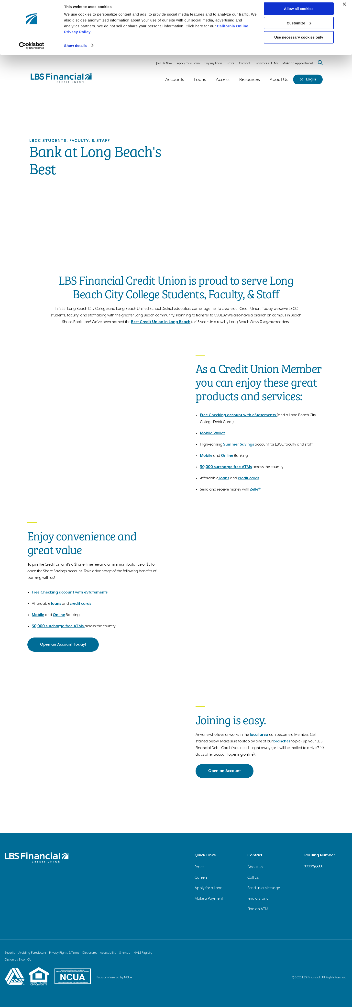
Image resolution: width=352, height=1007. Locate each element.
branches (281, 741)
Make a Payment (209, 898)
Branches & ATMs (266, 63)
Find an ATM (257, 908)
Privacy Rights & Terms (64, 952)
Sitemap (125, 952)
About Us (279, 79)
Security (10, 952)
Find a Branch (259, 898)
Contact (244, 63)
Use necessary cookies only (298, 41)
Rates (230, 63)
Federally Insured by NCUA (116, 977)
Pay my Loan (213, 63)
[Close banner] (344, 7)
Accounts (174, 79)
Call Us (253, 877)
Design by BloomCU (18, 959)
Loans (200, 79)
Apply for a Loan (188, 63)
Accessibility (108, 952)
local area (259, 734)
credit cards (248, 478)
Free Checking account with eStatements (238, 415)
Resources (249, 79)
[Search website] (320, 63)
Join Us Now (164, 63)
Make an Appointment (298, 63)
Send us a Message (263, 887)
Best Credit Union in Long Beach (160, 321)
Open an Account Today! (63, 644)
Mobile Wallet (212, 433)
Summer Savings (238, 444)
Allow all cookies (299, 12)
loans (223, 478)
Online (227, 455)
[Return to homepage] (61, 79)
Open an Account (224, 770)
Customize (299, 26)
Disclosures (89, 952)
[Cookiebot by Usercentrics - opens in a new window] (31, 49)
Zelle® (255, 489)
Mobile (206, 455)
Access (223, 79)
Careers (201, 877)
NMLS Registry (143, 952)
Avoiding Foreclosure (32, 952)
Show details (75, 49)
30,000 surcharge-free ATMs (226, 466)
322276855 (313, 866)
